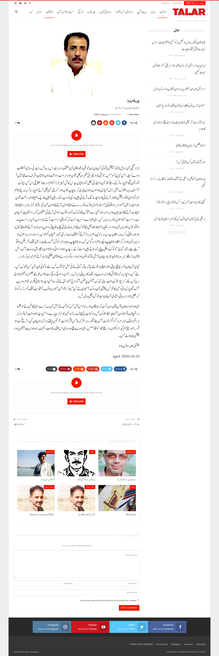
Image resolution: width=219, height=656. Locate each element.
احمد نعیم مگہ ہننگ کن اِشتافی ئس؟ (190, 162)
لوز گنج (80, 12)
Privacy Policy (162, 643)
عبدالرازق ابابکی (131, 450)
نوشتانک (49, 12)
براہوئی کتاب (105, 12)
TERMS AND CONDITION (141, 643)
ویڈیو (153, 12)
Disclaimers (176, 643)
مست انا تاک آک (65, 12)
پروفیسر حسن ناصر (90, 485)
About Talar (176, 3)
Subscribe (78, 153)
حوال (39, 12)
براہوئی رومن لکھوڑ (124, 12)
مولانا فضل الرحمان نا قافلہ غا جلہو (190, 146)
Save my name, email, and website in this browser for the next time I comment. (108, 599)
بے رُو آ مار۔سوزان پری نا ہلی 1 (130, 423)
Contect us (166, 3)
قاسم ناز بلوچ (50, 450)
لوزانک (162, 12)
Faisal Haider (33, 650)
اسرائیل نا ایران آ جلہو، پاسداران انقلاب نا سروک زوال (179, 89)
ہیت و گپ (142, 12)
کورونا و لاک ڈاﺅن (19, 423)
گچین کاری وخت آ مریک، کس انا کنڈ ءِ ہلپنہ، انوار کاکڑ (180, 202)
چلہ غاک (91, 12)
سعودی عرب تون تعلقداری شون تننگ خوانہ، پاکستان (181, 106)
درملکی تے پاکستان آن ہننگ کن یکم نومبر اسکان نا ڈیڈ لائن (179, 219)
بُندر (30, 12)
